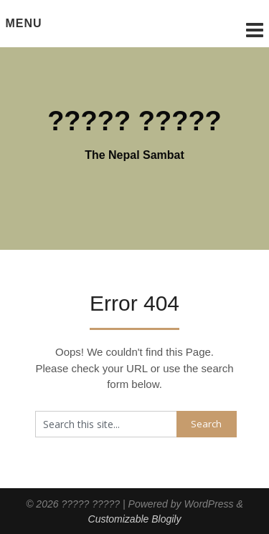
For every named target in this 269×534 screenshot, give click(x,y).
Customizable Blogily (134, 519)
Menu (24, 23)
